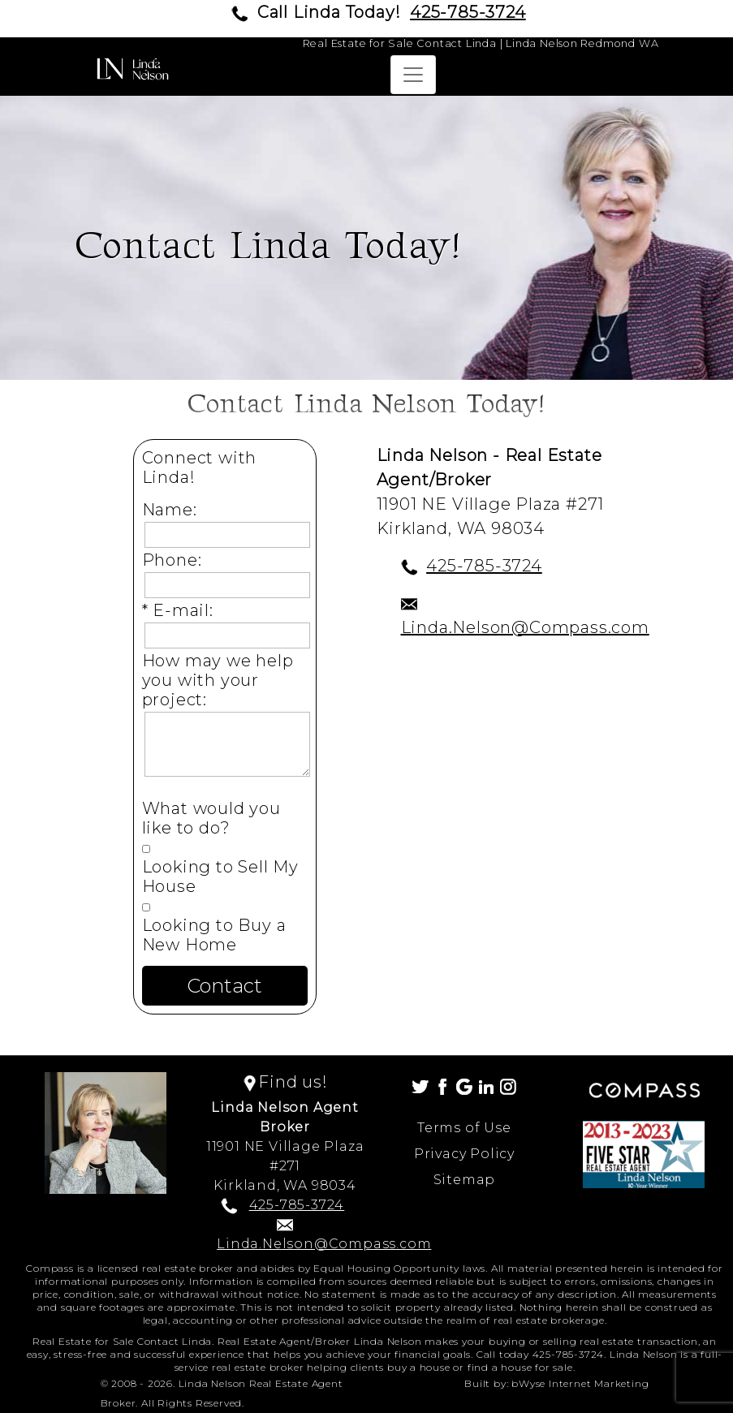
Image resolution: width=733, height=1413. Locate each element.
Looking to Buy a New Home (214, 934)
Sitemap (464, 1179)
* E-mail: (182, 610)
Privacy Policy (464, 1153)
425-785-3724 (468, 12)
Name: (174, 509)
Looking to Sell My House (220, 876)
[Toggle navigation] (413, 74)
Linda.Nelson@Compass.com (525, 627)
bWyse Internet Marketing (580, 1383)
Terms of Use (464, 1127)
